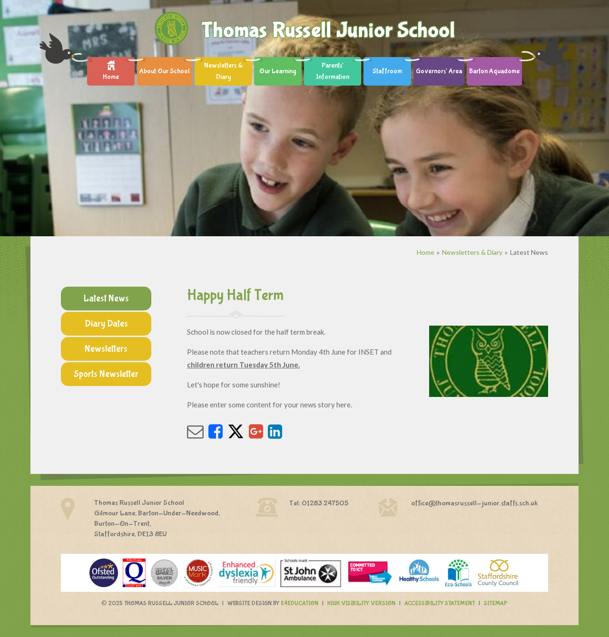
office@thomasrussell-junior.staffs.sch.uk (474, 503)
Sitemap (496, 603)
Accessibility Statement (439, 603)
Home (425, 252)
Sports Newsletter (106, 373)
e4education (299, 603)
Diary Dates (106, 323)
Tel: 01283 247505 (318, 503)
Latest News (529, 252)
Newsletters (106, 348)
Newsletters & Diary (472, 252)
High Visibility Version (361, 603)
